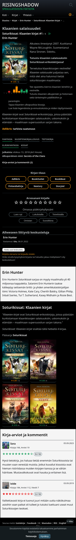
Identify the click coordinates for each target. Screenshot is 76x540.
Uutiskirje (20, 523)
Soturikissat (20, 335)
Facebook (31, 523)
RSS (55, 523)
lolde (13, 483)
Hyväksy (45, 536)
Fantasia (7, 139)
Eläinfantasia (10, 145)
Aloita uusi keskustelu (13, 250)
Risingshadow (20, 6)
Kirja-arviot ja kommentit (25, 434)
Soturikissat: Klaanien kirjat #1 (22, 33)
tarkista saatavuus (24, 128)
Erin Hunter (10, 38)
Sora (13, 443)
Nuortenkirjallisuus (27, 139)
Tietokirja (47, 139)
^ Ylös (70, 521)
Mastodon (46, 523)
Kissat (24, 145)
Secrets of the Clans (34, 156)
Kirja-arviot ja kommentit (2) (17, 162)
